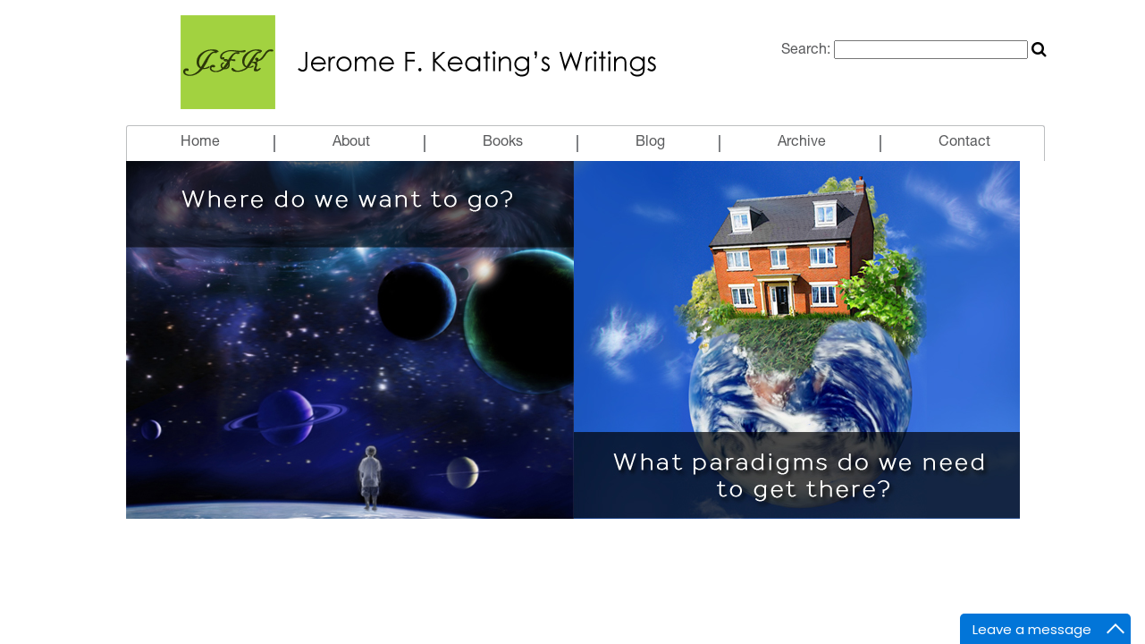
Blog (650, 143)
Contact (964, 143)
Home (200, 143)
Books (503, 143)
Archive (802, 143)
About (351, 143)
